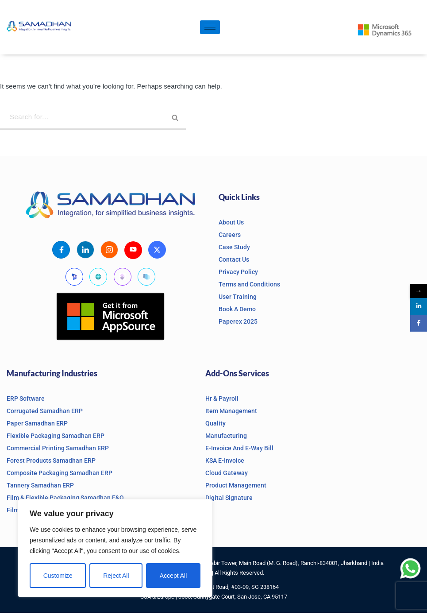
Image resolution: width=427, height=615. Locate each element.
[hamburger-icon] (210, 27)
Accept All (173, 575)
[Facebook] (61, 251)
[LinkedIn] (85, 251)
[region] (115, 548)
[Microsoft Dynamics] (74, 278)
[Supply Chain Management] (146, 278)
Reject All (116, 575)
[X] (157, 251)
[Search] (93, 119)
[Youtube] (133, 252)
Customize (58, 575)
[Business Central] (98, 278)
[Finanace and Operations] (122, 278)
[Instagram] (109, 251)
